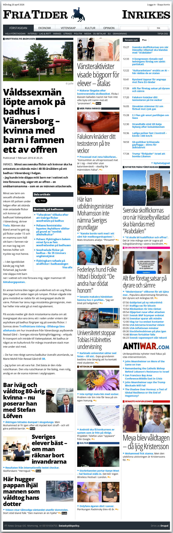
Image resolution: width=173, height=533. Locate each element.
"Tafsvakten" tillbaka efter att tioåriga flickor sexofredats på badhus (52, 217)
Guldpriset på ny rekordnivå (145, 302)
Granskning (120, 33)
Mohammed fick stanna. (139, 453)
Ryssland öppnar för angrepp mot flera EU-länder (149, 81)
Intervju (32, 33)
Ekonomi (44, 28)
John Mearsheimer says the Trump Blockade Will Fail (145, 384)
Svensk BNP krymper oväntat (146, 315)
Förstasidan (18, 28)
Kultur (90, 28)
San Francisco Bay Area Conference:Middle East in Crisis (143, 377)
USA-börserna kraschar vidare (146, 324)
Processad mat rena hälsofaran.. (98, 156)
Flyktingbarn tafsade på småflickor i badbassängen (52, 262)
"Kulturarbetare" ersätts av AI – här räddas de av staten (150, 72)
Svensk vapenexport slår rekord (148, 337)
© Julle (69, 83)
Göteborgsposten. (14, 282)
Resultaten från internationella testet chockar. (32, 467)
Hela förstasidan (15, 33)
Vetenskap (68, 28)
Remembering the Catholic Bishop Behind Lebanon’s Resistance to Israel (147, 370)
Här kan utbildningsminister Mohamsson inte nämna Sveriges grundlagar (95, 213)
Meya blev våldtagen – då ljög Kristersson (146, 442)
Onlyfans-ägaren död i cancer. (97, 506)
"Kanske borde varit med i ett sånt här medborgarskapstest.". (95, 235)
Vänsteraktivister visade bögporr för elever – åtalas (98, 74)
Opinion (108, 28)
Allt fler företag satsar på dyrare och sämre (151, 90)
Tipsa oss (162, 33)
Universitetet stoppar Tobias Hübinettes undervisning (96, 339)
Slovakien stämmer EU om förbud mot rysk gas (147, 108)
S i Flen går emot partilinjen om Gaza (150, 116)
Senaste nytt (132, 39)
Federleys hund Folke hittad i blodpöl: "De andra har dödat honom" (97, 280)
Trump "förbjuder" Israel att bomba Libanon (148, 155)
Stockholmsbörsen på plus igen (147, 331)
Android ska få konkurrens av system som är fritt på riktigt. (95, 431)
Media (87, 33)
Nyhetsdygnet (162, 163)
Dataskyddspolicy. (69, 525)
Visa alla (67, 267)
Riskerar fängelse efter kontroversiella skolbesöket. (94, 92)
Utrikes (67, 33)
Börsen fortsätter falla (142, 334)
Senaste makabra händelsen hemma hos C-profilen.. (94, 298)
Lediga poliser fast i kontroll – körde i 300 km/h (149, 134)
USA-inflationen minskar (143, 328)
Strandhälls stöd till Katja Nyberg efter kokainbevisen (148, 125)
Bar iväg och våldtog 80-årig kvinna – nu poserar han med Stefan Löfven (24, 400)
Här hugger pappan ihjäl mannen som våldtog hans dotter (21, 491)
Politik (78, 33)
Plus (144, 40)
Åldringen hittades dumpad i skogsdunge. (29, 422)
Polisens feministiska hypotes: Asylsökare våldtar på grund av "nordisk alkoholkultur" (53, 230)
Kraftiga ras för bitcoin (142, 305)
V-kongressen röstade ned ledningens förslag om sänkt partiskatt (148, 61)
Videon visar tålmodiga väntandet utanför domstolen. (36, 509)
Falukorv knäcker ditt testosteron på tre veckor (147, 99)
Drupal (164, 525)
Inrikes (57, 33)
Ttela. (6, 225)
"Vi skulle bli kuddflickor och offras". (146, 237)
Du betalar (99, 33)
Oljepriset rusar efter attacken (147, 312)
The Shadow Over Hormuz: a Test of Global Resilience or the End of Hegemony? (146, 392)
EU (109, 33)
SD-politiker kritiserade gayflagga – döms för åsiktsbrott (145, 144)
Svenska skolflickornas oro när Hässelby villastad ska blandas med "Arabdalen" (150, 50)
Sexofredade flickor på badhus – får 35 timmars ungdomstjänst (51, 253)
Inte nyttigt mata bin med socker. (99, 394)
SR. (44, 358)
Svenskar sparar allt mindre (145, 318)
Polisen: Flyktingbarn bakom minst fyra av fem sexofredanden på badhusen (53, 242)
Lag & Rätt (45, 33)
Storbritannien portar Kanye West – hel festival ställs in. (98, 472)
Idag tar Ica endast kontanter (146, 321)
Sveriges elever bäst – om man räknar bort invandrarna (49, 448)
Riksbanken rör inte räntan (145, 308)
